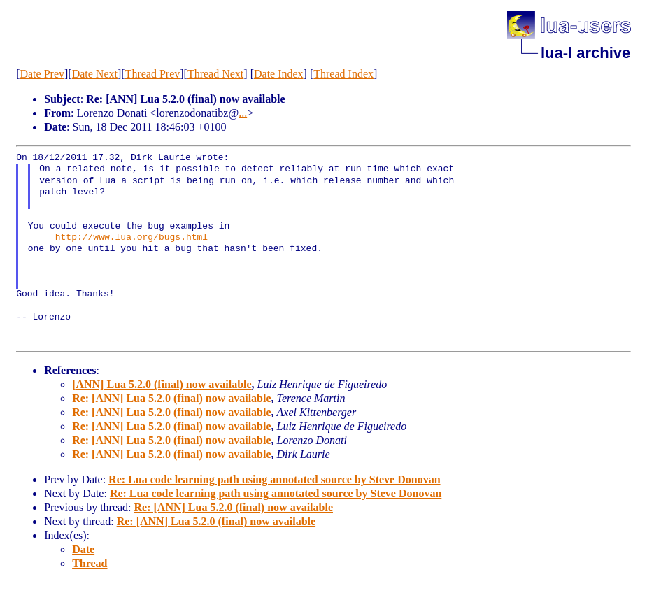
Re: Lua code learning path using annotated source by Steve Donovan (274, 479)
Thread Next (215, 74)
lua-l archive (585, 53)
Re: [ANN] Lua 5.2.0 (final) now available (171, 398)
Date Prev (42, 74)
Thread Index (343, 74)
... (243, 113)
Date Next (95, 74)
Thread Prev (152, 74)
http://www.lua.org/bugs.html (131, 237)
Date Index (279, 74)
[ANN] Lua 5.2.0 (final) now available (161, 384)
